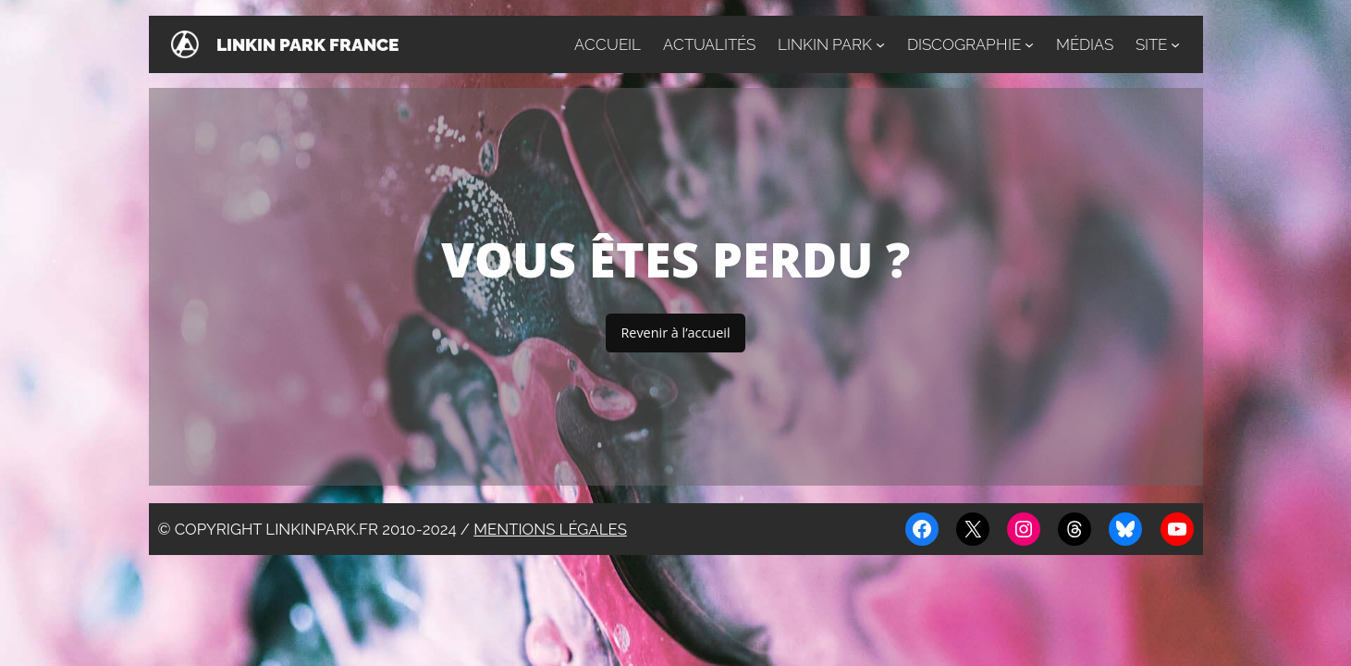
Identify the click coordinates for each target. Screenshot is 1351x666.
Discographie (964, 44)
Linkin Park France (307, 44)
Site (1151, 44)
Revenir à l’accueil (675, 332)
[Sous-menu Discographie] (1029, 44)
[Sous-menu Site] (1175, 44)
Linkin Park (825, 44)
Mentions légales (550, 529)
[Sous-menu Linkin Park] (880, 44)
